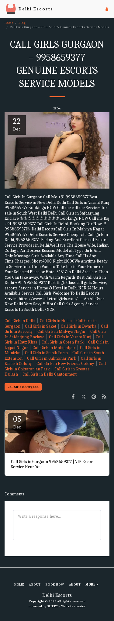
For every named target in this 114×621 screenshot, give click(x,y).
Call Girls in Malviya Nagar (61, 331)
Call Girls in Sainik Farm (46, 352)
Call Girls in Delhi (20, 320)
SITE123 (53, 606)
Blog (22, 23)
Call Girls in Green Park (63, 342)
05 (17, 422)
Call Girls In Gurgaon (23, 387)
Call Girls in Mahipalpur (54, 347)
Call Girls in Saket (40, 326)
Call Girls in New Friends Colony (65, 363)
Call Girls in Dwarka (78, 326)
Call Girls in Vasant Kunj (70, 337)
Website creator (73, 606)
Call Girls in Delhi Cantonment (49, 374)
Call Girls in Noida (56, 320)
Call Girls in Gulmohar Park (51, 358)
